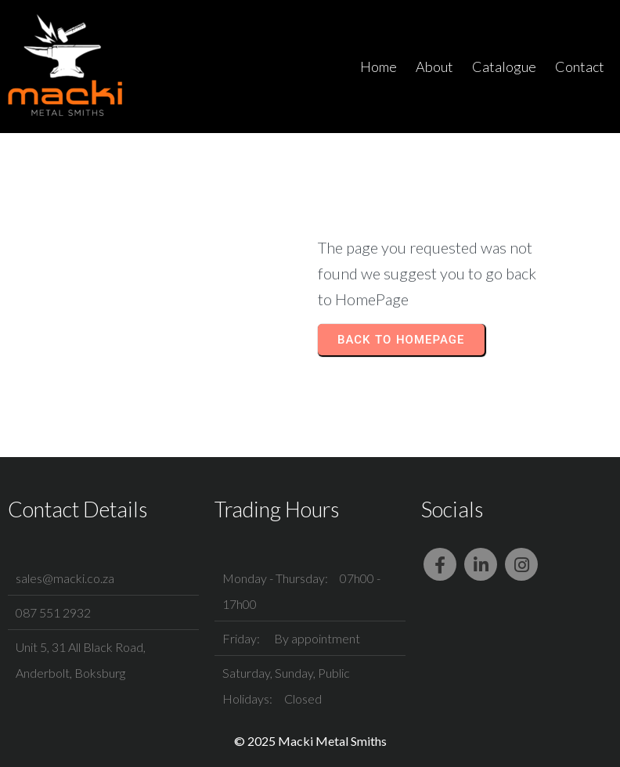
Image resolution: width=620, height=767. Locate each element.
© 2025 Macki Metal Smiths (310, 740)
